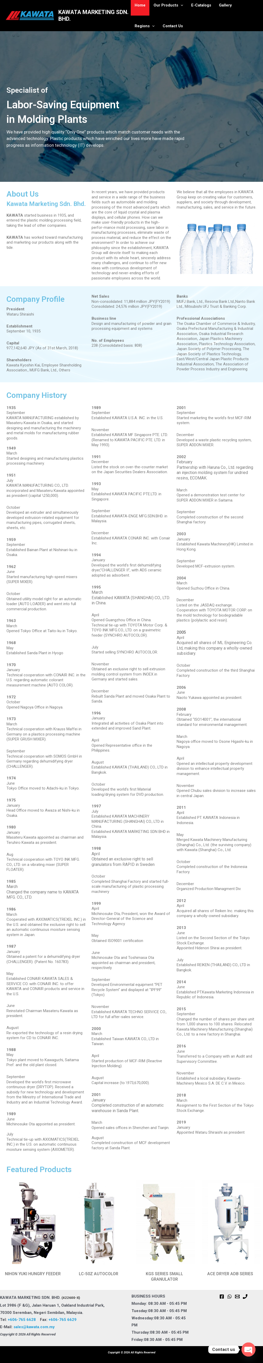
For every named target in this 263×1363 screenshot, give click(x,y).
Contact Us (145, 26)
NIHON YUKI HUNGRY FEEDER (33, 1273)
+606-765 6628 (24, 1319)
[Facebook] (221, 1296)
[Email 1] (237, 1296)
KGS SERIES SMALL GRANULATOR (164, 1276)
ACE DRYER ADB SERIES (230, 1273)
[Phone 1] (245, 1296)
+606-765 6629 (63, 1319)
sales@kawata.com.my (34, 1327)
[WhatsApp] (229, 1296)
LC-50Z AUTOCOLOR (98, 1273)
